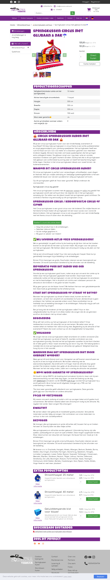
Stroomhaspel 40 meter (59, 492)
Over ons (79, 18)
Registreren (95, 2)
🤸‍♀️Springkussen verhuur (42, 25)
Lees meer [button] (67, 576)
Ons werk (72, 563)
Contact (70, 18)
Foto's (70, 567)
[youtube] (15, 2)
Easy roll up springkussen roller (73, 573)
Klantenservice (57, 560)
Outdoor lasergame (27, 18)
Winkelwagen (18, 31)
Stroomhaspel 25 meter (59, 475)
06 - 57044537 (56, 10)
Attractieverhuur (23, 25)
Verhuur (14, 18)
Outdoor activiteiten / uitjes (45, 18)
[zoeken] (72, 13)
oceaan (77, 191)
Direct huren (93, 56)
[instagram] (19, 2)
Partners (71, 560)
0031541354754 (46, 6)
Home (12, 25)
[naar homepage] (17, 9)
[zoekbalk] (52, 13)
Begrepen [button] (100, 576)
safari (85, 191)
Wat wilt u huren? (20, 44)
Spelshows (60, 18)
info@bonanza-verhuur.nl (63, 6)
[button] (28, 48)
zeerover (69, 191)
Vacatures (55, 573)
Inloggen (85, 2)
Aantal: (82, 51)
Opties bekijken (89, 64)
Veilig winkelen (57, 569)
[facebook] (11, 2)
